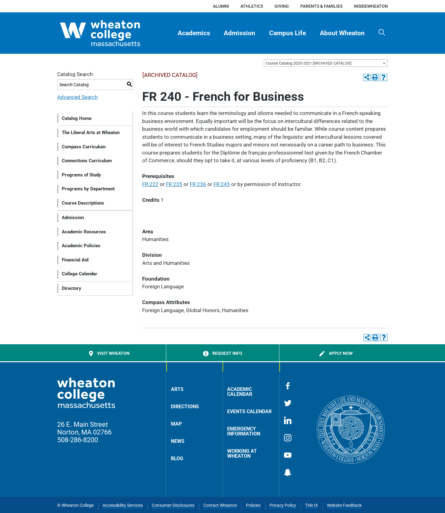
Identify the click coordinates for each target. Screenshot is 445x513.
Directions (185, 406)
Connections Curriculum (87, 160)
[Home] (111, 33)
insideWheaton (371, 6)
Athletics (251, 6)
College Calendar (79, 274)
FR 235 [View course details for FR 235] (174, 184)
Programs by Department (88, 189)
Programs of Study (81, 175)
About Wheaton (342, 33)
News (177, 441)
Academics (194, 33)
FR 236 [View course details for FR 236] (198, 184)
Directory (71, 288)
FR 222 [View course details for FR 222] (150, 184)
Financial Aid (75, 260)
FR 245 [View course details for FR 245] (222, 184)
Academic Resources (84, 232)
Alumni (221, 6)
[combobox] (326, 63)
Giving (281, 6)
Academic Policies (81, 245)
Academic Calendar (239, 391)
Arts (177, 389)
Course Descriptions (83, 203)
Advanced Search (77, 97)
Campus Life (287, 33)
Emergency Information (243, 431)
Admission (239, 33)
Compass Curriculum (84, 147)
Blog (177, 458)
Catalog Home (76, 118)
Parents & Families (321, 6)
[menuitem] (193, 33)
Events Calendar (249, 411)
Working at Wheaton (242, 453)
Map (176, 424)
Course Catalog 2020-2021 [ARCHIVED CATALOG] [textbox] (308, 63)
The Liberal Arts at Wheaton (91, 132)
